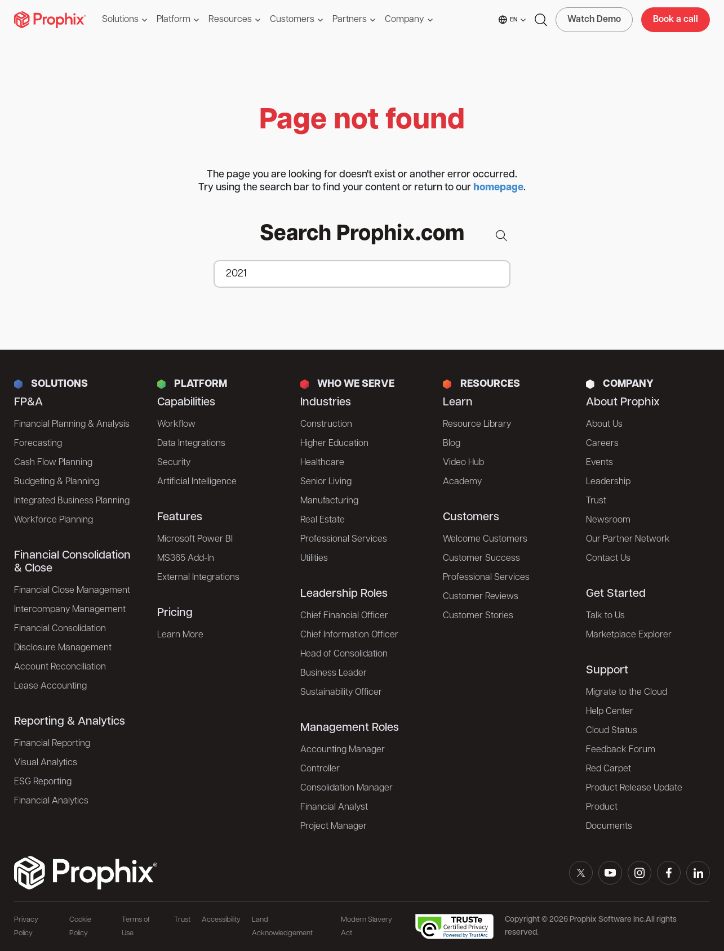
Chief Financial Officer (344, 615)
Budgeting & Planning (56, 481)
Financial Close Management (72, 590)
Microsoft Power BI (195, 539)
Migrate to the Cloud (626, 692)
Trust (596, 501)
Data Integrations (191, 443)
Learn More (180, 635)
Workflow (176, 424)
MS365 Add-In (185, 558)
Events (599, 462)
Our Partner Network (628, 539)
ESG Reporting (43, 782)
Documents (609, 826)
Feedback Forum (620, 749)
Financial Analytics (51, 801)
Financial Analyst (334, 807)
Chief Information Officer (349, 635)
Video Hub (463, 462)
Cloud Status (611, 730)
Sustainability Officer (341, 692)
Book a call (675, 19)
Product (602, 807)
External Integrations (198, 577)
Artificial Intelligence (197, 481)
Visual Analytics (45, 762)
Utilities (314, 558)
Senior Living (326, 481)
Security (173, 462)
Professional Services (343, 539)
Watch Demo (594, 19)
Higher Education (334, 443)
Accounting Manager (342, 749)
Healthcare (322, 462)
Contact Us (608, 558)
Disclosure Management (63, 648)
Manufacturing (329, 501)
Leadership (608, 481)
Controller (320, 769)
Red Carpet (608, 769)
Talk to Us (605, 615)
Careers (602, 443)
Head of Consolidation (344, 654)
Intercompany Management (70, 609)
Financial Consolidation (60, 628)
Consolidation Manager (346, 788)
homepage (498, 187)
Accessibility (221, 919)
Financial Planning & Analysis (72, 424)
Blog (451, 443)
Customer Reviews (480, 596)
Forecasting (38, 443)
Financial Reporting (52, 743)
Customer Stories (478, 615)
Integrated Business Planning (72, 501)
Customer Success (481, 558)
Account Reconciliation (60, 667)
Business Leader (333, 673)
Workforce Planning (53, 520)
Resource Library (477, 424)
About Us (604, 424)
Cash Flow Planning (53, 462)
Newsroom (608, 520)
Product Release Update (634, 788)
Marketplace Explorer (629, 635)
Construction (326, 424)
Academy (462, 481)
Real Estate (322, 520)
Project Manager (333, 826)
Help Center (609, 711)
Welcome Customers (485, 539)
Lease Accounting (50, 686)
